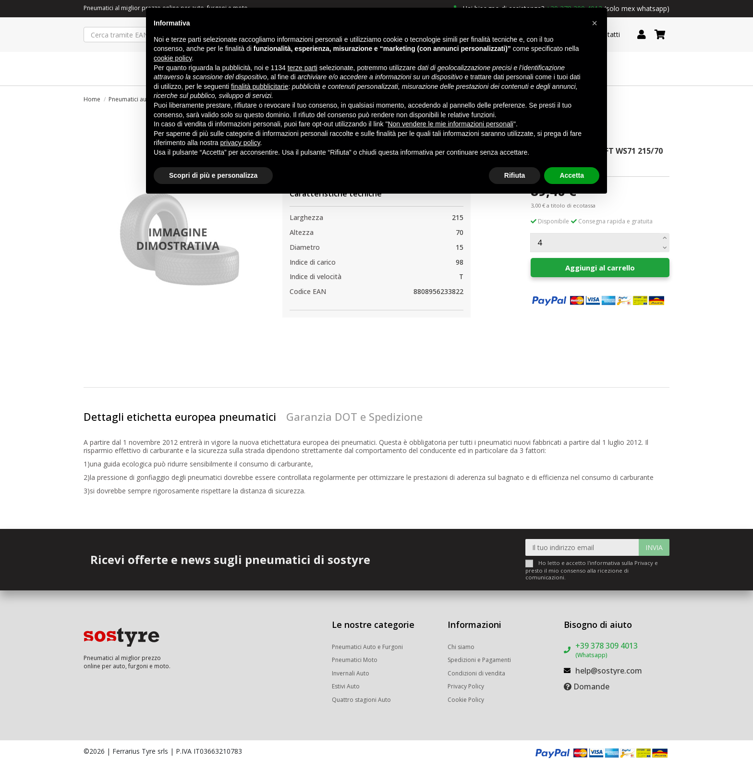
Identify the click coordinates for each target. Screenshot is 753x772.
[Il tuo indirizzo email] (582, 547)
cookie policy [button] (173, 58)
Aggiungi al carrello (600, 267)
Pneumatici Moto (354, 660)
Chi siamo (461, 647)
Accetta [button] (571, 175)
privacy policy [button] (240, 143)
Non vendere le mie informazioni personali (450, 124)
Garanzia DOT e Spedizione (354, 416)
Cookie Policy (466, 700)
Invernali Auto (350, 673)
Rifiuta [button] (514, 175)
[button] (594, 23)
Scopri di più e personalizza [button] (213, 175)
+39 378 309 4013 (606, 649)
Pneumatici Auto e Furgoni (367, 647)
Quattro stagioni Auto (361, 700)
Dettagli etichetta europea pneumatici (180, 416)
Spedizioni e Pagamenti (479, 660)
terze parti (302, 68)
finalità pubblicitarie (259, 86)
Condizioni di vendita (476, 673)
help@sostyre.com (608, 670)
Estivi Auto (346, 686)
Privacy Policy (466, 686)
